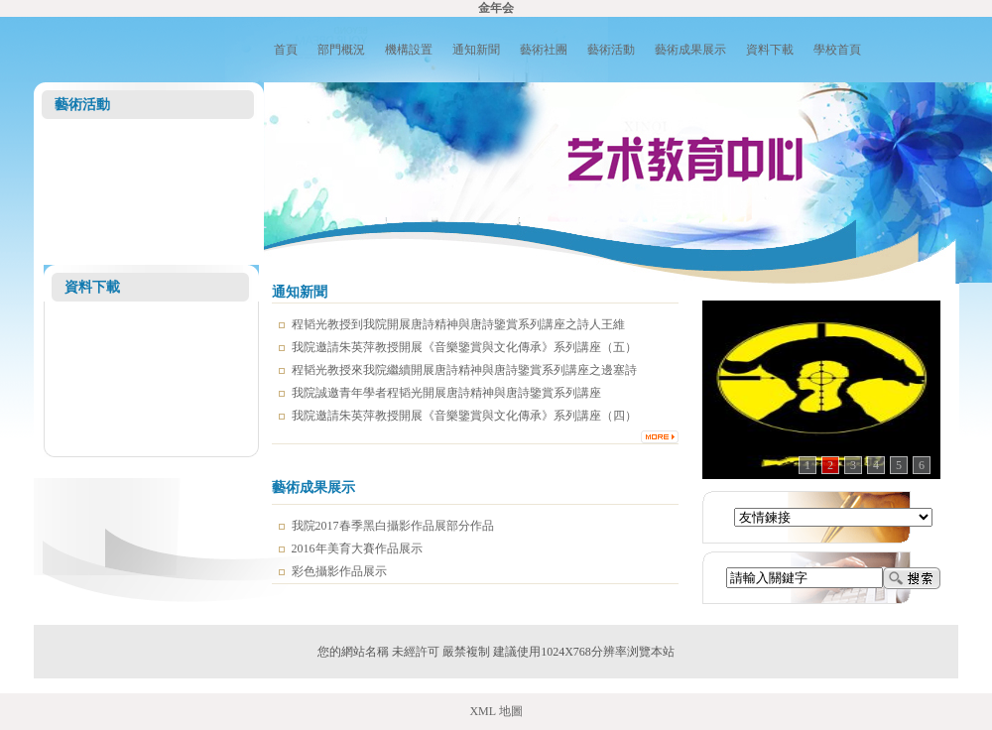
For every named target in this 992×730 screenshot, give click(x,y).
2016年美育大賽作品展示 (357, 548)
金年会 (496, 8)
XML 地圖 (495, 711)
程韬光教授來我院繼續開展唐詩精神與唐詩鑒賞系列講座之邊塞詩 (464, 370)
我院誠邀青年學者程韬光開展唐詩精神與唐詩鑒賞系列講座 (446, 393)
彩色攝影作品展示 (339, 571)
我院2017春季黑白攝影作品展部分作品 (393, 526)
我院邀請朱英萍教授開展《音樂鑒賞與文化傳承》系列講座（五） (464, 347)
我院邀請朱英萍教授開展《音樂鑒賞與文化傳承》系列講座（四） (464, 416)
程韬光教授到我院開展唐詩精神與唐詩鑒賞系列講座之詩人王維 (458, 324)
